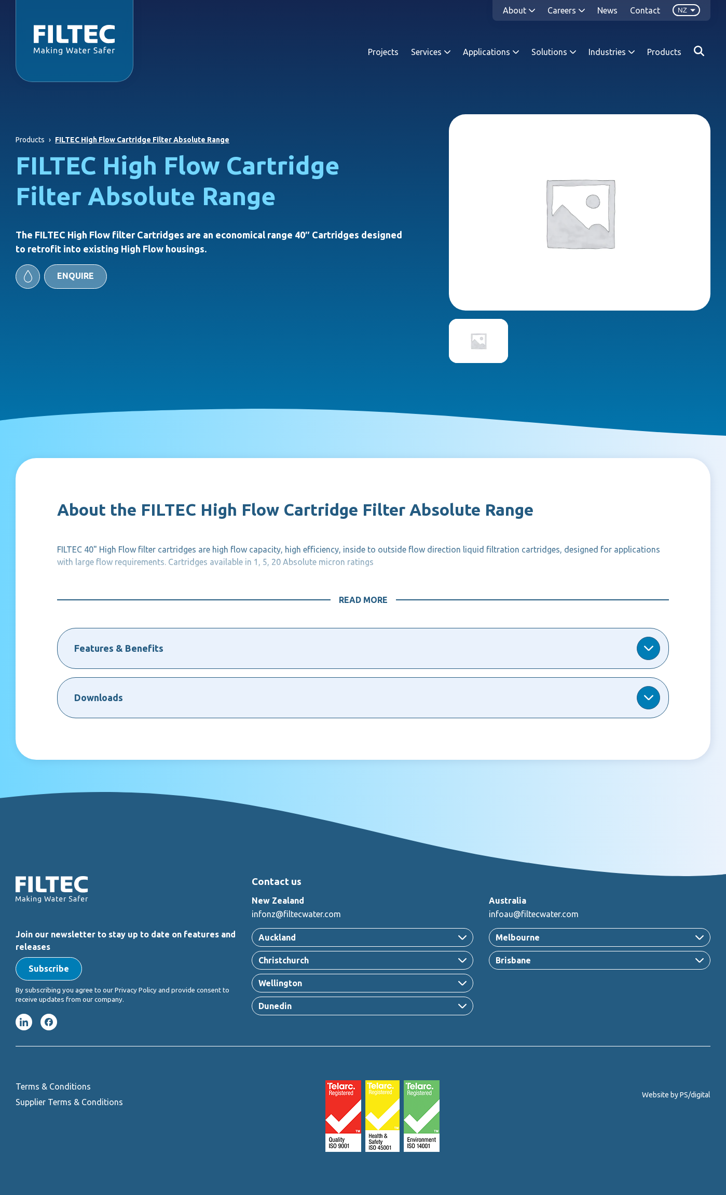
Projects (383, 52)
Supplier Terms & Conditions (69, 1102)
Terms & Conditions (53, 1086)
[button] (61, 276)
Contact (645, 10)
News (607, 10)
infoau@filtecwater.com (534, 914)
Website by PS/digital (676, 1095)
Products (664, 52)
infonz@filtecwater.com (296, 914)
